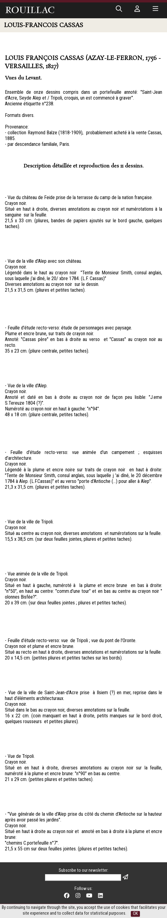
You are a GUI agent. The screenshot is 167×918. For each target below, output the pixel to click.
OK (135, 913)
